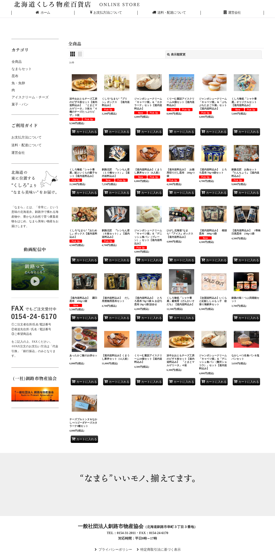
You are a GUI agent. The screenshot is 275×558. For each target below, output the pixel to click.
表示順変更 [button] (176, 54)
